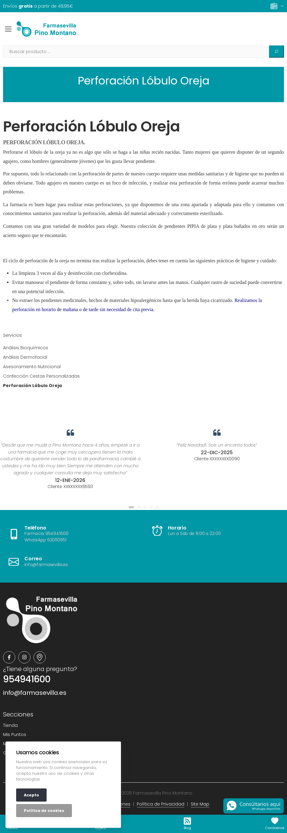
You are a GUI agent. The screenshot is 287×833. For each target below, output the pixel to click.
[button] (131, 507)
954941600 (26, 679)
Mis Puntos (14, 734)
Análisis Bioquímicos (25, 348)
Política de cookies (44, 810)
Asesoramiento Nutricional (32, 367)
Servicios (12, 335)
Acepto (31, 795)
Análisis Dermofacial (25, 357)
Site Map (200, 804)
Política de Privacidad (160, 804)
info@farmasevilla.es (34, 692)
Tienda (10, 725)
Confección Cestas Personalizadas (41, 376)
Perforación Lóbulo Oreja (91, 126)
